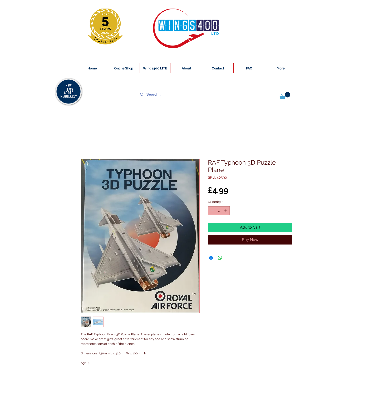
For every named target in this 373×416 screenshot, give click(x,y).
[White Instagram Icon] (81, 413)
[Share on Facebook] (211, 258)
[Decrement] (212, 210)
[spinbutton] (219, 210)
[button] (285, 95)
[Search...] (188, 94)
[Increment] (226, 210)
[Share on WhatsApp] (220, 258)
